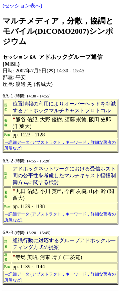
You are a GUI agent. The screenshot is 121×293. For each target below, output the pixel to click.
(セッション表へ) (22, 5)
